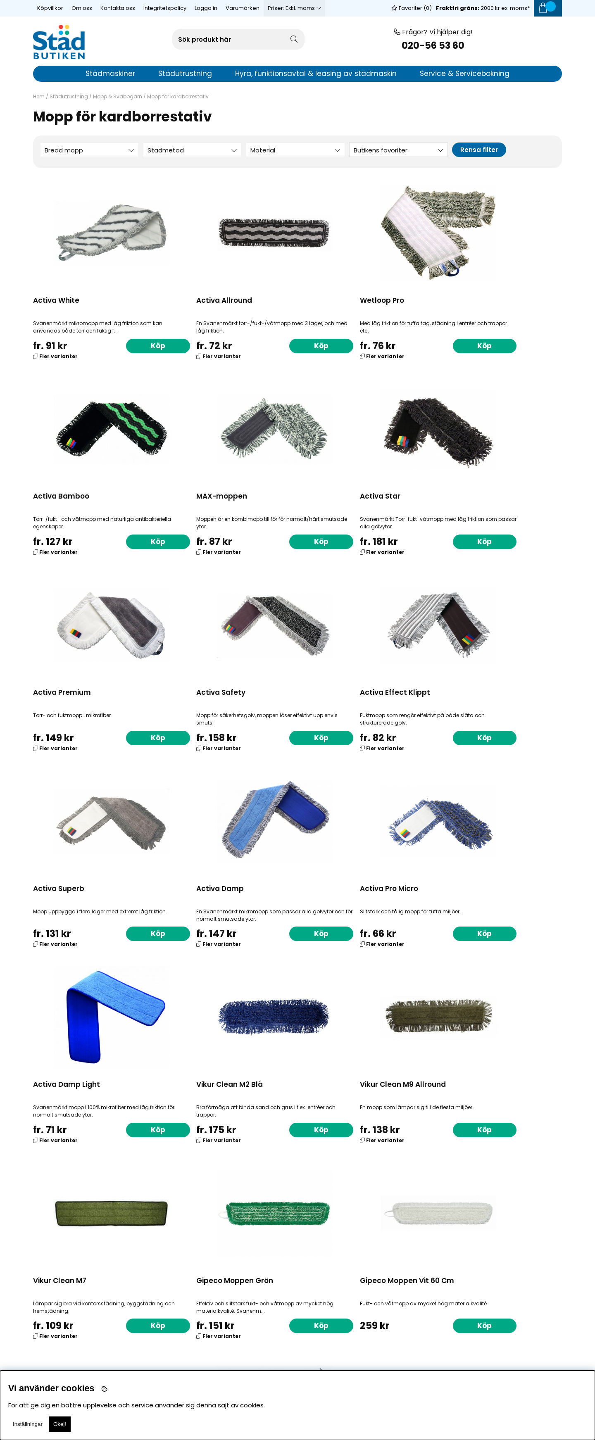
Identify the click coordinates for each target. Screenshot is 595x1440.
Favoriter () (411, 8)
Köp (134, 345)
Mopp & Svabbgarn (117, 96)
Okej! (59, 1424)
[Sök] (238, 39)
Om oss (81, 8)
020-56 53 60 (433, 45)
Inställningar (28, 1424)
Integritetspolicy (164, 8)
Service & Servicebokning (464, 73)
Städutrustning (69, 96)
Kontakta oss (117, 8)
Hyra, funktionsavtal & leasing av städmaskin (316, 73)
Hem (39, 96)
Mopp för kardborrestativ (178, 96)
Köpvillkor (50, 8)
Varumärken (242, 8)
